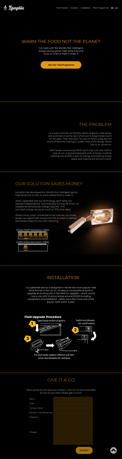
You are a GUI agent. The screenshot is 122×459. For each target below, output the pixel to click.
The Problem (62, 8)
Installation (86, 8)
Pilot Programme (101, 8)
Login (114, 8)
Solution (74, 8)
